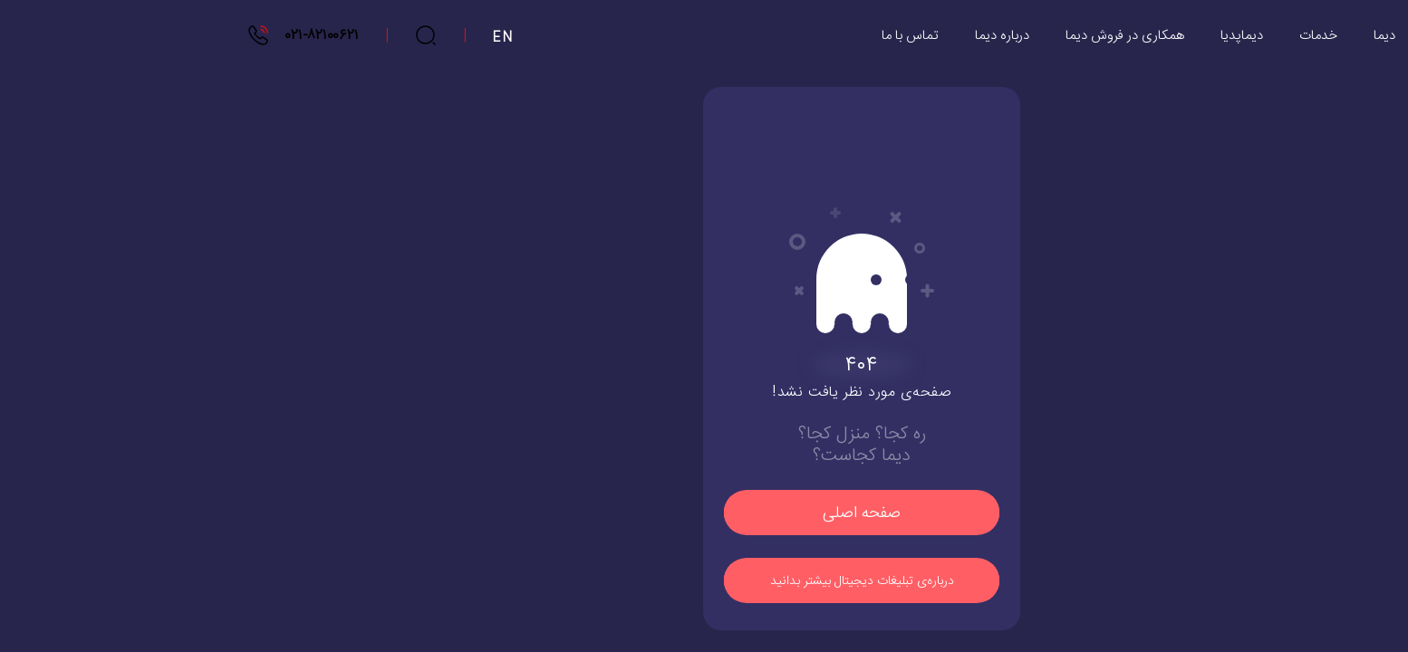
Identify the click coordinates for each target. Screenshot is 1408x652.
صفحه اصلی (704, 513)
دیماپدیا (1084, 35)
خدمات (1161, 35)
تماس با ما (752, 35)
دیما (1227, 35)
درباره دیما (844, 35)
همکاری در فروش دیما (967, 35)
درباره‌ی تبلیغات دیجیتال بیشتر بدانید (704, 581)
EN (346, 38)
